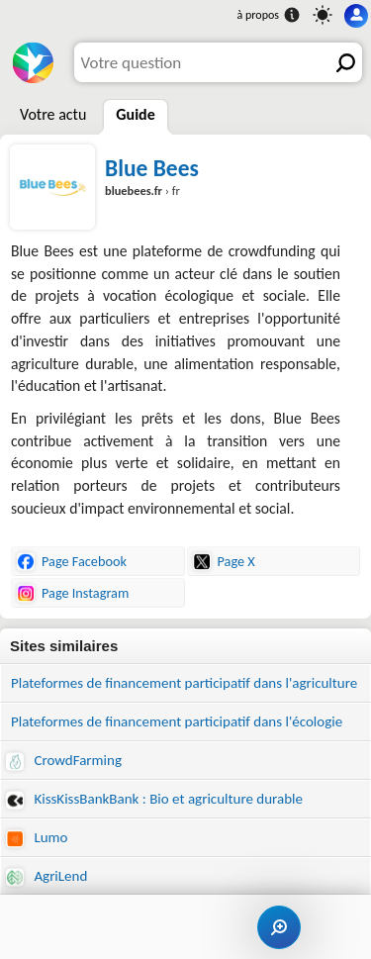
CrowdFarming (64, 760)
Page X (224, 561)
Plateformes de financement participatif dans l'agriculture (184, 683)
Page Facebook (72, 561)
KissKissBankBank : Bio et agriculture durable (154, 799)
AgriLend (46, 876)
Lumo (36, 837)
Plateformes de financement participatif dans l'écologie (176, 721)
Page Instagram (73, 593)
